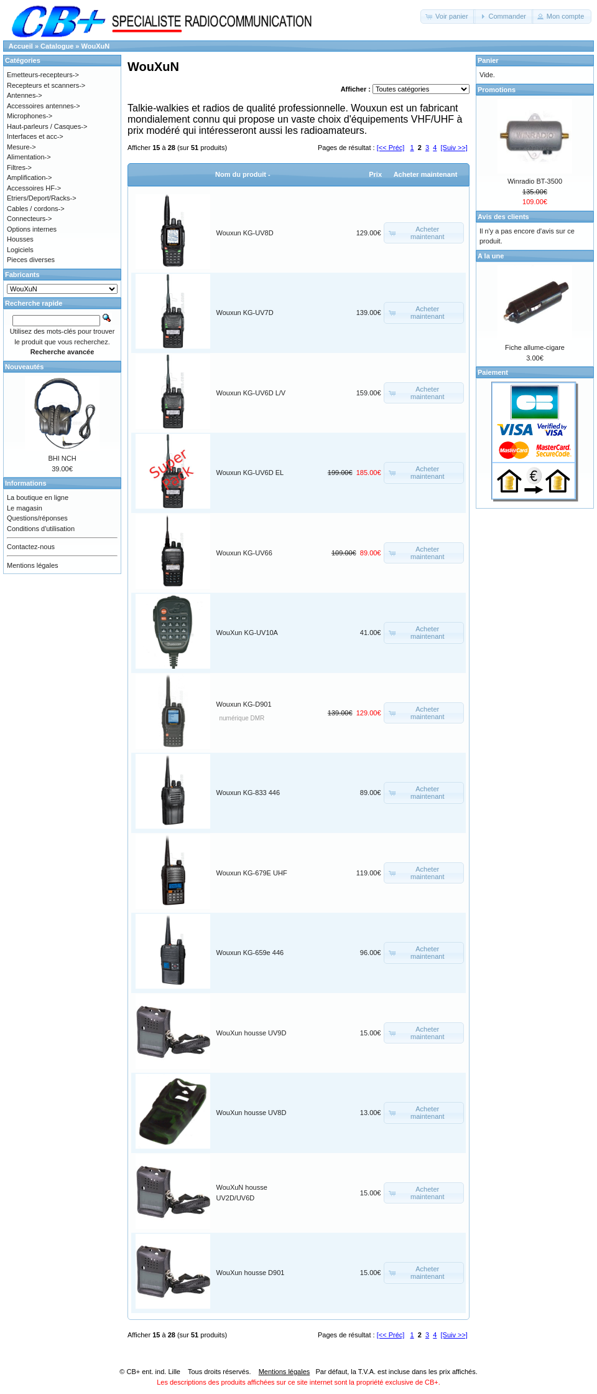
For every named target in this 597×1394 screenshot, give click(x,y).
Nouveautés (24, 366)
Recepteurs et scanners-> (46, 85)
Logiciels (20, 249)
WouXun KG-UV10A (247, 632)
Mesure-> (21, 147)
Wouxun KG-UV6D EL (250, 472)
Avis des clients (503, 216)
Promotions (497, 89)
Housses (20, 239)
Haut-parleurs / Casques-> (47, 126)
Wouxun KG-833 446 (248, 792)
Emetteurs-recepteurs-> (43, 74)
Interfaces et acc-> (35, 136)
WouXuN (95, 46)
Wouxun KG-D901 (244, 704)
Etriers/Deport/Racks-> (41, 198)
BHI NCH (62, 458)
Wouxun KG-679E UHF (251, 873)
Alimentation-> (29, 157)
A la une (491, 256)
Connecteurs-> (29, 218)
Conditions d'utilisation (41, 528)
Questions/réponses (37, 518)
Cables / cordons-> (36, 208)
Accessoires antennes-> (43, 106)
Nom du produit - (243, 174)
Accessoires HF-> (34, 188)
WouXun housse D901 (250, 1272)
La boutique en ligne (37, 497)
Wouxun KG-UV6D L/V (251, 393)
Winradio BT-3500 (534, 181)
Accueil (21, 46)
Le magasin (24, 508)
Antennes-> (24, 95)
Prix (375, 174)
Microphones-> (29, 116)
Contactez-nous (31, 546)
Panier (488, 60)
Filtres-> (19, 167)
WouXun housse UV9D (251, 1033)
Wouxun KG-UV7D (245, 312)
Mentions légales (32, 565)
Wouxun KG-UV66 (244, 553)
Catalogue (56, 46)
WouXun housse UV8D (251, 1112)
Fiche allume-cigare (535, 347)
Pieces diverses (31, 259)
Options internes (32, 229)
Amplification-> (29, 177)
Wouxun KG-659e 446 (250, 952)
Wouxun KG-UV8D (245, 233)
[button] (448, 16)
